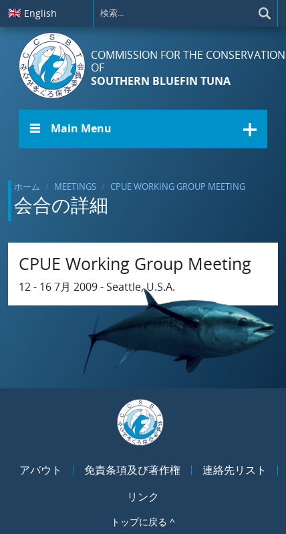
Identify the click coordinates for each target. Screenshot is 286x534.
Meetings (75, 186)
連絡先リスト (234, 469)
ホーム (27, 186)
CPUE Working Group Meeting (177, 186)
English (32, 12)
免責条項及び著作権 (132, 469)
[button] (143, 129)
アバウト (40, 469)
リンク (143, 496)
